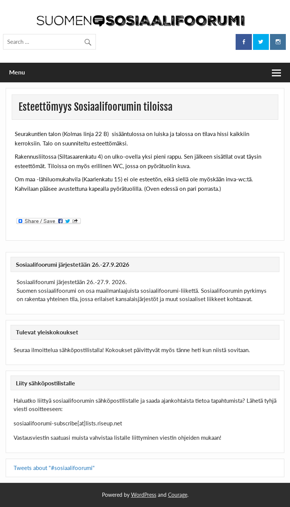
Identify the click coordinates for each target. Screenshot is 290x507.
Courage (177, 495)
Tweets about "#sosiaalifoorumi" (54, 467)
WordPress (143, 495)
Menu (17, 72)
